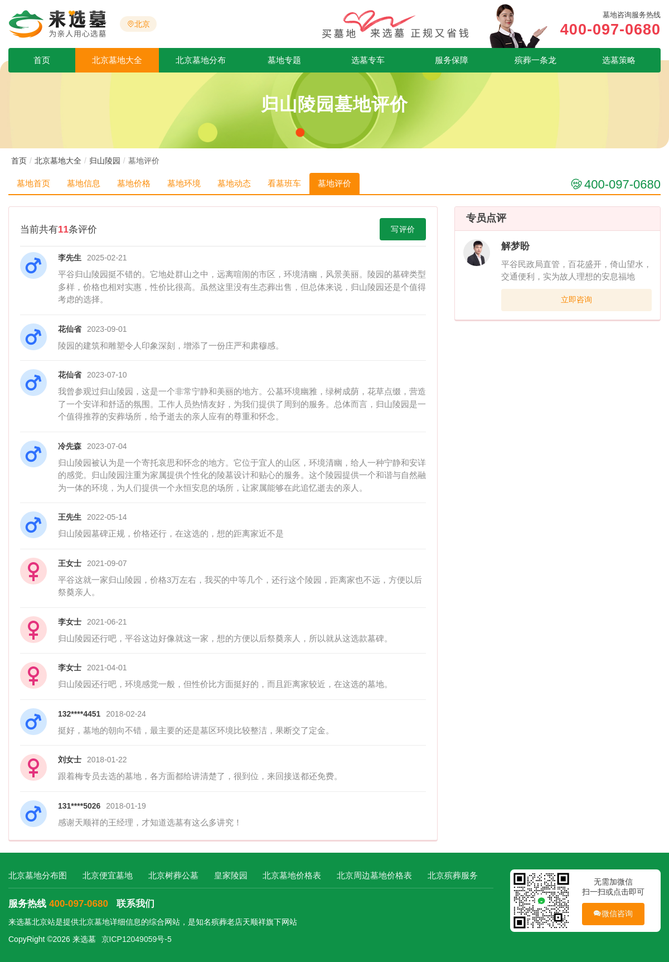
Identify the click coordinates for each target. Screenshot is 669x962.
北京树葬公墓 (173, 875)
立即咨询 (577, 299)
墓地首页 (33, 183)
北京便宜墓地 (108, 875)
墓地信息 (83, 183)
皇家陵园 (231, 875)
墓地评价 (334, 183)
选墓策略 (619, 60)
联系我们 (135, 903)
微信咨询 (613, 914)
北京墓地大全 (117, 60)
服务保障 (451, 60)
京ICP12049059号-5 (136, 939)
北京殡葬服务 (453, 875)
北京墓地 (94, 921)
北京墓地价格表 (292, 875)
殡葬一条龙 (535, 60)
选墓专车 (368, 60)
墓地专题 (284, 60)
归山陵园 (104, 160)
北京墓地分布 (201, 60)
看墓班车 (284, 183)
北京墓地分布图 (37, 875)
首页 (41, 60)
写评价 (403, 229)
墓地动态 (234, 183)
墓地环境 (184, 183)
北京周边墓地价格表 (374, 875)
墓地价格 (134, 183)
